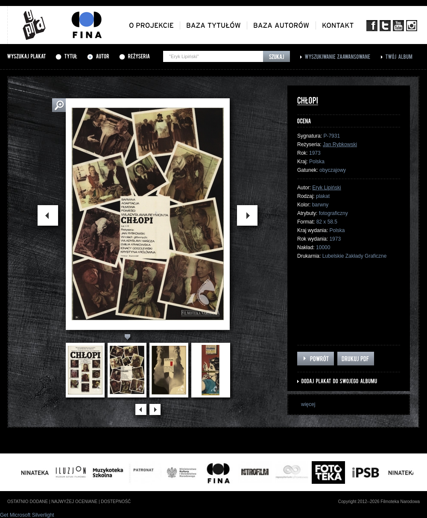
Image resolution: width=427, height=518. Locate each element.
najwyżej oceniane (74, 501)
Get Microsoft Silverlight (27, 515)
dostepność (116, 501)
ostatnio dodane (27, 501)
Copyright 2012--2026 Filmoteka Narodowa (379, 501)
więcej (308, 404)
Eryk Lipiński (326, 188)
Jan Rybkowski (340, 144)
